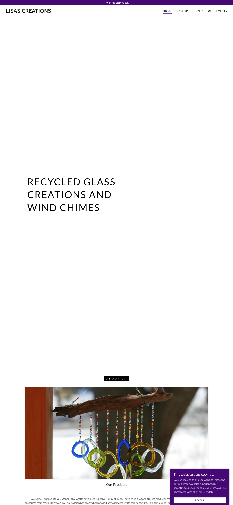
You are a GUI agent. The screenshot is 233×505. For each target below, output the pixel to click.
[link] (28, 11)
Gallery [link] (182, 10)
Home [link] (167, 10)
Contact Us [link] (203, 10)
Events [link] (221, 10)
